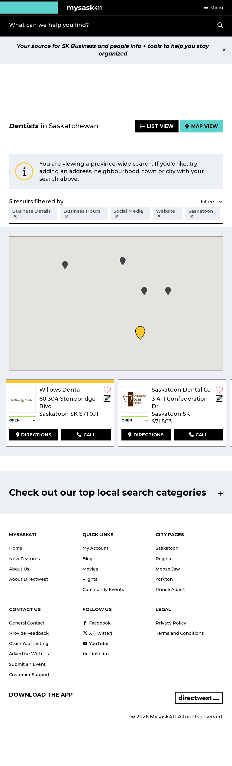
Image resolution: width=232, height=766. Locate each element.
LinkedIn (95, 653)
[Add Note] (107, 400)
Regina (163, 558)
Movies (90, 569)
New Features (24, 558)
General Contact (26, 623)
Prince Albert (170, 589)
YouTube (95, 643)
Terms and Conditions (180, 633)
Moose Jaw (168, 569)
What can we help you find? (49, 25)
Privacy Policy (171, 623)
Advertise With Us (29, 653)
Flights (90, 579)
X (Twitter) (97, 633)
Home (15, 548)
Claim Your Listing (28, 643)
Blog (87, 558)
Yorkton (164, 579)
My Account (95, 548)
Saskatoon (167, 548)
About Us (19, 569)
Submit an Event (27, 664)
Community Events (103, 589)
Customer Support (29, 674)
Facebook (96, 623)
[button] (213, 7)
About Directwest (28, 579)
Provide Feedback (29, 633)
